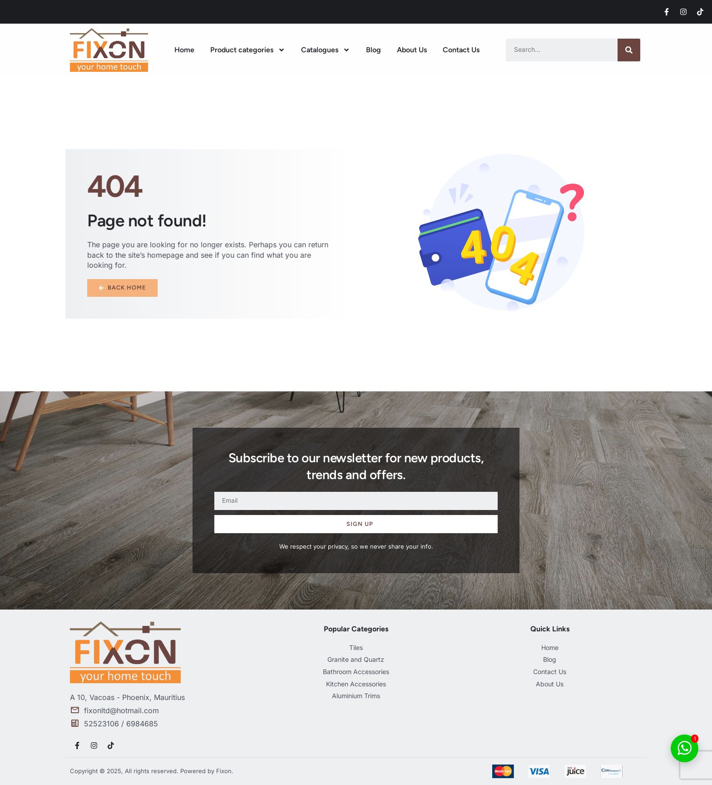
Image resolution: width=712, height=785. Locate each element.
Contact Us (461, 49)
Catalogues (325, 50)
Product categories (247, 50)
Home (184, 49)
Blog (373, 49)
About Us (412, 49)
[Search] (629, 50)
